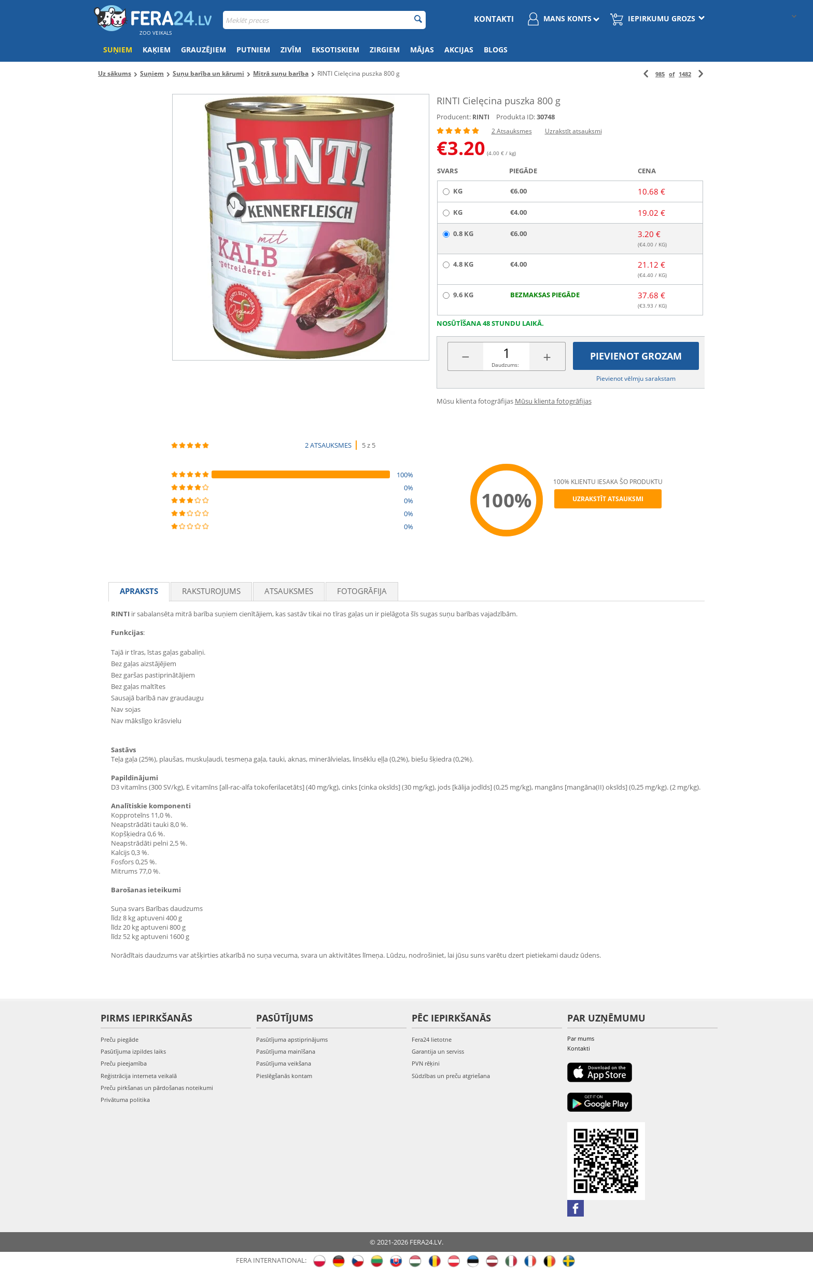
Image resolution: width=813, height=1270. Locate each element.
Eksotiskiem (335, 49)
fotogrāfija (362, 591)
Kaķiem (157, 49)
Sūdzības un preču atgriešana (451, 1076)
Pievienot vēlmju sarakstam (636, 378)
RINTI (480, 117)
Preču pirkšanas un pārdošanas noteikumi (157, 1088)
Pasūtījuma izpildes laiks (133, 1051)
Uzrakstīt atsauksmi (573, 131)
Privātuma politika (125, 1099)
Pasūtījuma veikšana (283, 1063)
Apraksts (139, 591)
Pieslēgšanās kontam (284, 1076)
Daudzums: (505, 364)
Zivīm (291, 49)
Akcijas (458, 49)
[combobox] (324, 20)
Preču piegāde (119, 1039)
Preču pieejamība (124, 1063)
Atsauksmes (288, 591)
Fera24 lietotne (432, 1039)
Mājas (422, 49)
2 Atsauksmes (512, 131)
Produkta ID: (515, 116)
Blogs (496, 49)
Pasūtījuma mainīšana (285, 1051)
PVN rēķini (426, 1063)
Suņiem (117, 49)
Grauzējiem (203, 49)
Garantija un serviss (438, 1051)
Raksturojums (211, 591)
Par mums (580, 1038)
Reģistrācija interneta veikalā (139, 1076)
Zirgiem (385, 49)
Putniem (253, 49)
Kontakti (494, 18)
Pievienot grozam (636, 356)
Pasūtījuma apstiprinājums (292, 1039)
